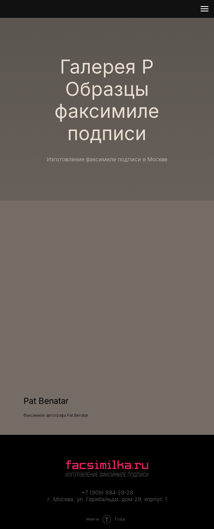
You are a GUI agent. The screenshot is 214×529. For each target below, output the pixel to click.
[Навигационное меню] (204, 9)
